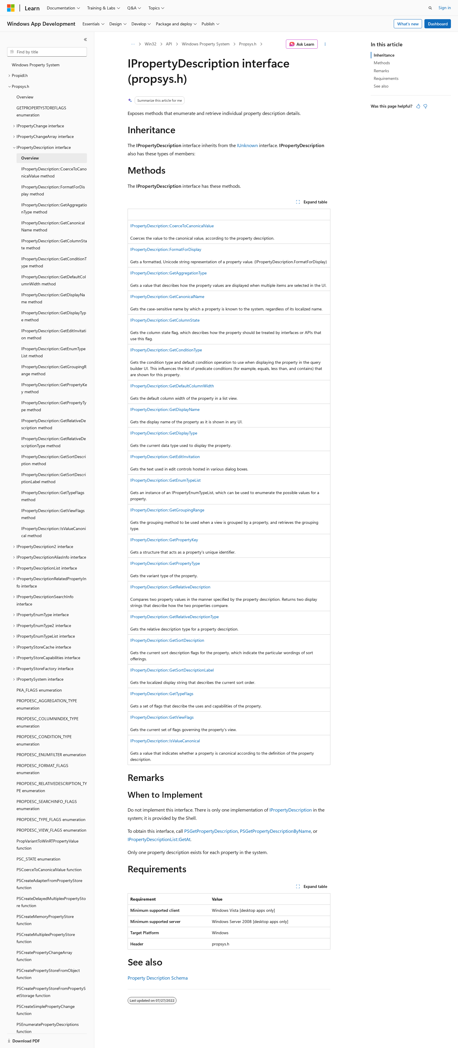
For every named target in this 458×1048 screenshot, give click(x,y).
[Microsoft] (11, 8)
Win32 (150, 44)
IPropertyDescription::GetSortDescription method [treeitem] (53, 460)
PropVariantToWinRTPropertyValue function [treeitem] (47, 844)
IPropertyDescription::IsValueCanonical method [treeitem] (53, 532)
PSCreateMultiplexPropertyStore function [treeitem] (46, 938)
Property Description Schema (158, 978)
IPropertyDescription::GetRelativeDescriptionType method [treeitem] (53, 442)
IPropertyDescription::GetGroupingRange (167, 510)
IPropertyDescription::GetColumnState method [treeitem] (54, 244)
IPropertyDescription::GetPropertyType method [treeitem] (53, 406)
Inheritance (384, 55)
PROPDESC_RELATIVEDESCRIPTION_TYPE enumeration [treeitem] (52, 787)
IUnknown (247, 145)
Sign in (445, 7)
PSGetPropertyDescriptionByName (275, 831)
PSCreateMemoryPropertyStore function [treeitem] (45, 920)
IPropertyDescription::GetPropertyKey (164, 539)
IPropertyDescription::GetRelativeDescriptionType (174, 616)
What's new (408, 24)
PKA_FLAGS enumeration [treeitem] (39, 690)
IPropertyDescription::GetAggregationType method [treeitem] (54, 208)
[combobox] (47, 52)
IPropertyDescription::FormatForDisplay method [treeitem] (53, 190)
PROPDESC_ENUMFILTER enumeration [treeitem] (51, 754)
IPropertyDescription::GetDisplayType (163, 433)
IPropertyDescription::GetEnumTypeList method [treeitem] (53, 352)
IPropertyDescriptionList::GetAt (159, 839)
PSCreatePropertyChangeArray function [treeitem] (44, 956)
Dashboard (438, 24)
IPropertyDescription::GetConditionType (166, 350)
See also (381, 86)
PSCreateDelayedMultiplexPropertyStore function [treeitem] (51, 902)
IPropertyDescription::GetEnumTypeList (165, 480)
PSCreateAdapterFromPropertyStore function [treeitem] (49, 884)
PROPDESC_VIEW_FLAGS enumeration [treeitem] (51, 830)
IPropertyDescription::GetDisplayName (165, 409)
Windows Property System (206, 44)
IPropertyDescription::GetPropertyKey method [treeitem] (54, 388)
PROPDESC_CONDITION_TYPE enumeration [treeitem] (44, 740)
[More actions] (325, 44)
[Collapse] (85, 39)
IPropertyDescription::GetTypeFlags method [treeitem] (52, 496)
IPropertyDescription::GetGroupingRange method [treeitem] (53, 370)
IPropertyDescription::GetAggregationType (168, 273)
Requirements (386, 78)
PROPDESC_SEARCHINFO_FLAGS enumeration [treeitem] (47, 805)
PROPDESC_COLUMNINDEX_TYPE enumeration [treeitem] (47, 722)
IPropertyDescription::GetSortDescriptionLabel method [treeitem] (53, 478)
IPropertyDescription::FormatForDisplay (165, 249)
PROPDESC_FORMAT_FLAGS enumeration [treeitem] (42, 769)
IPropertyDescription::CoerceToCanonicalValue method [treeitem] (54, 172)
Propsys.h (247, 44)
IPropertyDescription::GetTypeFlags (161, 693)
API (169, 44)
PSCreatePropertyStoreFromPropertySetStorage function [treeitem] (51, 992)
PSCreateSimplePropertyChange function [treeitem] (46, 1009)
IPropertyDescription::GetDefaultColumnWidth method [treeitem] (53, 280)
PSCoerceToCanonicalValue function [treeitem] (49, 869)
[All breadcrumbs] (133, 44)
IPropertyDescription (290, 810)
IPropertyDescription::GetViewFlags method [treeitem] (53, 514)
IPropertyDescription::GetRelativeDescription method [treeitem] (53, 424)
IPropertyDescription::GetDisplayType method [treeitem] (53, 316)
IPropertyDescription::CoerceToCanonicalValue (172, 225)
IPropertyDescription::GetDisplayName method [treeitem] (53, 298)
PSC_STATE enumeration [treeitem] (38, 859)
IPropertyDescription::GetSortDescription (167, 640)
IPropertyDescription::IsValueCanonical (165, 740)
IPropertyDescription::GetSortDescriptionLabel (172, 670)
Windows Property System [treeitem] (36, 65)
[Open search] (430, 8)
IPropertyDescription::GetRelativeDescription (170, 587)
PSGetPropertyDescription (211, 831)
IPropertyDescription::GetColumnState (165, 320)
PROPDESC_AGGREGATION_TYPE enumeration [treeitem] (47, 704)
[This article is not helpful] (425, 106)
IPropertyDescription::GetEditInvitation (165, 456)
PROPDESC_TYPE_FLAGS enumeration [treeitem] (51, 819)
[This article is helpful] (418, 106)
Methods (382, 62)
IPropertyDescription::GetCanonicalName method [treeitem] (53, 226)
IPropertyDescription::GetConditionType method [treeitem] (54, 262)
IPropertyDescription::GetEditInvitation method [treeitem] (53, 334)
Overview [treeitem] (25, 97)
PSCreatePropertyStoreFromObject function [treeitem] (48, 974)
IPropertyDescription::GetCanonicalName (167, 296)
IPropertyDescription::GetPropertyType (165, 563)
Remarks (381, 70)
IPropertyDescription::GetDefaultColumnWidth (172, 386)
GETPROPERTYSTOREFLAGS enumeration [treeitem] (41, 111)
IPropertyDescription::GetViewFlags (162, 717)
